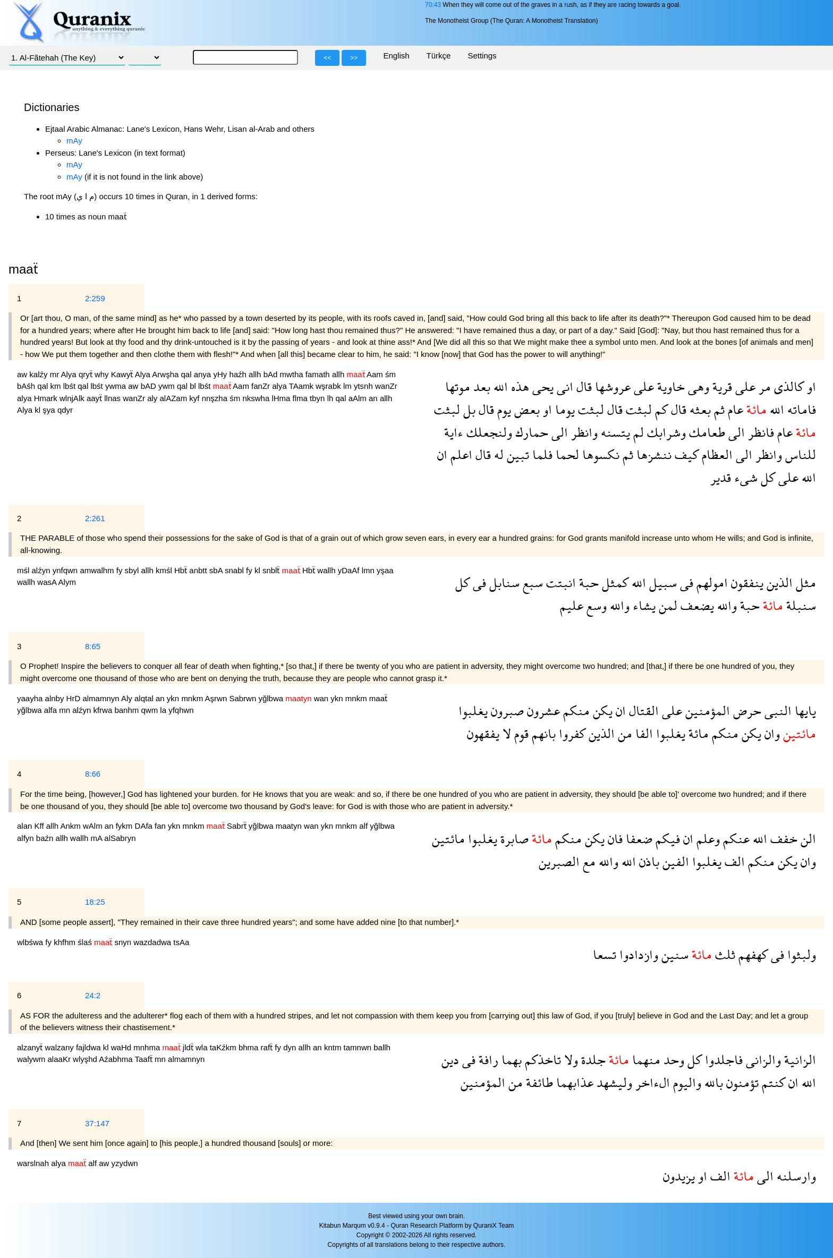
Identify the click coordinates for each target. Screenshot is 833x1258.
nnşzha (216, 398)
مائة (697, 733)
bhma (250, 1047)
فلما (540, 454)
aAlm (358, 398)
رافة (486, 1059)
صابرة (513, 838)
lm (348, 385)
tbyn (318, 398)
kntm (334, 1047)
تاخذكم (541, 1059)
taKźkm (224, 1047)
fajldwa (89, 1047)
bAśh (27, 385)
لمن (666, 605)
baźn (46, 838)
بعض (525, 409)
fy (120, 570)
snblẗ (272, 570)
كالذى (787, 386)
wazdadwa (153, 942)
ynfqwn (66, 570)
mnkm (193, 698)
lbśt (70, 385)
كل (766, 477)
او (810, 386)
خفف (782, 838)
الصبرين (559, 861)
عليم (571, 605)
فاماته (800, 409)
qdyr (65, 409)
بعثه (698, 409)
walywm (32, 1059)
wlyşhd (86, 1059)
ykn (174, 698)
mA (97, 838)
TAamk (302, 385)
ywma (116, 385)
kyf (195, 398)
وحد (672, 1059)
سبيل (661, 582)
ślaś (86, 942)
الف (733, 861)
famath (318, 374)
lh (331, 398)
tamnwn (359, 1047)
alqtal (145, 698)
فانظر (759, 432)
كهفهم (751, 954)
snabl (235, 570)
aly (153, 398)
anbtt (199, 570)
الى (735, 432)
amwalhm (98, 570)
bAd (272, 374)
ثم (718, 409)
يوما (563, 409)
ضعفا (637, 838)
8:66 (92, 773)
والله (725, 605)
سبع (531, 582)
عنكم (735, 838)
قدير (720, 477)
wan (322, 698)
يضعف (695, 605)
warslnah (34, 1163)
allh (256, 374)
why (103, 374)
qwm (150, 710)
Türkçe (439, 55)
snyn (123, 942)
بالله (712, 1082)
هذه (518, 386)
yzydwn (125, 1163)
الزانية (798, 1059)
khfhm (66, 942)
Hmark (47, 398)
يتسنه (614, 432)
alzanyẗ (31, 1047)
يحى (541, 386)
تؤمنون (741, 1082)
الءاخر (651, 1082)
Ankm (71, 825)
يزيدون (679, 1176)
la (164, 710)
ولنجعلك (487, 432)
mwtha (292, 374)
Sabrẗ (238, 825)
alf (364, 825)
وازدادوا (637, 954)
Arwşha (166, 374)
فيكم (666, 838)
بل (467, 409)
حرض (745, 710)
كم (660, 409)
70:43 (433, 4)
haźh (239, 374)
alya (280, 385)
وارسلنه (795, 1176)
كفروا (570, 733)
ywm (167, 385)
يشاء (643, 605)
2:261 (95, 518)
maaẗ (378, 698)
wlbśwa (31, 942)
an (374, 398)
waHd (122, 1047)
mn (65, 710)
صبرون (506, 710)
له (497, 454)
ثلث (723, 954)
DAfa (145, 825)
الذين (778, 582)
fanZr (261, 385)
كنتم (772, 1082)
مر (763, 386)
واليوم (685, 1082)
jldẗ (189, 1047)
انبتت (559, 582)
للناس (799, 454)
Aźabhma (116, 1059)
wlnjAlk (73, 398)
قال (582, 386)
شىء (744, 477)
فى (685, 582)
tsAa (181, 942)
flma (301, 398)
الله (499, 386)
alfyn (26, 838)
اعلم (459, 454)
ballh (381, 1047)
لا (505, 733)
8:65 (92, 646)
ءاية (453, 432)
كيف (685, 454)
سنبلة (799, 605)
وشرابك (665, 432)
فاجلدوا (722, 1059)
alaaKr (60, 1059)
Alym (67, 581)
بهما (510, 1059)
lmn (369, 570)
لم (637, 432)
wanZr (386, 385)
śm (390, 374)
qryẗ (87, 374)
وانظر (583, 432)
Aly (127, 698)
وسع (595, 605)
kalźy (39, 374)
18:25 (95, 901)
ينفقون (745, 582)
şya (49, 409)
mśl (24, 570)
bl (194, 385)
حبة (587, 582)
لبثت (637, 409)
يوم (502, 409)
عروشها (611, 386)
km (56, 385)
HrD (74, 698)
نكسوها (599, 454)
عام (734, 409)
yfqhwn (181, 710)
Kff (40, 825)
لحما (565, 454)
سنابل (503, 582)
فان (614, 838)
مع (588, 861)
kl (38, 409)
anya (204, 374)
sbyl (133, 570)
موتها (457, 386)
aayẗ (95, 398)
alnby (55, 698)
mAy (74, 140)
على (743, 386)
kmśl (165, 570)
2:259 (95, 298)
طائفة (538, 1082)
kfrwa (103, 710)
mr (55, 374)
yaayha (31, 698)
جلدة (592, 1059)
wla (203, 1047)
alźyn (42, 570)
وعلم (706, 838)
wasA (47, 581)
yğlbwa (271, 698)
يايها (804, 710)
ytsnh (364, 385)
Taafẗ (145, 1059)
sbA (217, 570)
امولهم (710, 582)
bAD (149, 385)
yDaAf (350, 570)
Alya (70, 374)
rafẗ (268, 1047)
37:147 (97, 1123)
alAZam (174, 398)
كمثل (613, 582)
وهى (697, 386)
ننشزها (652, 454)
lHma (281, 398)
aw (23, 374)
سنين (673, 954)
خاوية (669, 386)
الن (806, 838)
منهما (644, 1059)
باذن (647, 861)
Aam (376, 374)
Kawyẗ (123, 374)
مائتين (448, 838)
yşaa (385, 570)
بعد (480, 386)
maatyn (290, 825)
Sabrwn (243, 698)
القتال (642, 710)
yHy (221, 374)
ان (442, 454)
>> (354, 58)
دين (450, 1059)
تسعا (604, 954)
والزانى (762, 1059)
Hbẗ (181, 570)
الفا (642, 733)
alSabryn (119, 838)
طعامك (705, 432)
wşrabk (329, 385)
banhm (127, 710)
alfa (51, 710)
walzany (60, 1047)
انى (563, 386)
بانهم (542, 733)
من (623, 733)
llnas (113, 398)
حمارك (530, 432)
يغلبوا (473, 710)
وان (770, 733)
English (396, 55)
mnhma (147, 1047)
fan (161, 825)
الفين (674, 861)
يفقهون (483, 733)
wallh (327, 570)
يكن (601, 710)
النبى (776, 710)
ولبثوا (800, 954)
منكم (575, 710)
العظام (716, 454)
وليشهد (612, 1082)
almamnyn (101, 698)
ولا (569, 1059)
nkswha (256, 398)
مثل (804, 582)
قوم (520, 733)
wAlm (94, 825)
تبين (516, 454)
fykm (125, 825)
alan (26, 825)
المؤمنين (706, 710)
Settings (482, 55)
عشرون (542, 710)
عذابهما (573, 1082)
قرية (720, 386)
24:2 (92, 995)
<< (327, 58)
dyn (290, 1047)
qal (187, 374)
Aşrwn (217, 698)
